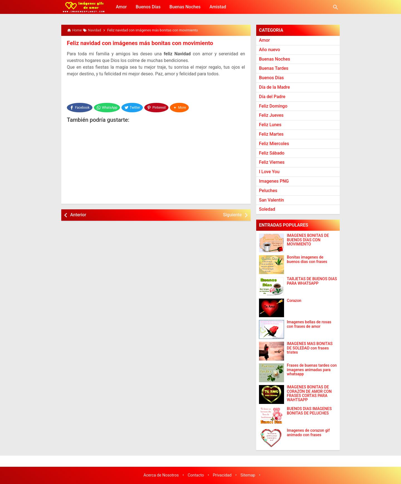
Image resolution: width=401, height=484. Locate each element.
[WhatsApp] (107, 107)
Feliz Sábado (271, 153)
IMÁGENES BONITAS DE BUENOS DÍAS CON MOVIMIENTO (308, 240)
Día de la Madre (274, 87)
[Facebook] (79, 107)
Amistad (217, 6)
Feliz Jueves (271, 115)
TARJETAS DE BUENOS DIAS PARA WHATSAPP (312, 281)
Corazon (294, 301)
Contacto (196, 475)
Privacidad (222, 475)
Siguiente (232, 213)
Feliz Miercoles (274, 143)
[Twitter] (132, 107)
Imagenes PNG (274, 181)
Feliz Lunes (270, 124)
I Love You (269, 171)
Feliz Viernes (272, 162)
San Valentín (271, 200)
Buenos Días (148, 6)
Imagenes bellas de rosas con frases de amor (309, 324)
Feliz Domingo (273, 106)
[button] (180, 107)
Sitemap (248, 475)
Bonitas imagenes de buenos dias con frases (307, 259)
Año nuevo (269, 49)
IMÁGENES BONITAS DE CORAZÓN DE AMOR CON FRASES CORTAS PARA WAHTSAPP (309, 393)
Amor (121, 6)
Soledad (267, 209)
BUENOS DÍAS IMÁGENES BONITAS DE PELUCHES (309, 411)
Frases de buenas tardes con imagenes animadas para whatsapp (312, 369)
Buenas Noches (184, 6)
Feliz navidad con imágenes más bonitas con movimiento (138, 43)
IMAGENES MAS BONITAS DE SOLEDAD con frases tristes (309, 348)
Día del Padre (272, 96)
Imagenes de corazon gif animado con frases (308, 432)
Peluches (268, 190)
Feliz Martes (271, 134)
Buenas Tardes (273, 68)
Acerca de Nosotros (161, 475)
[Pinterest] (157, 107)
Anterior (78, 213)
